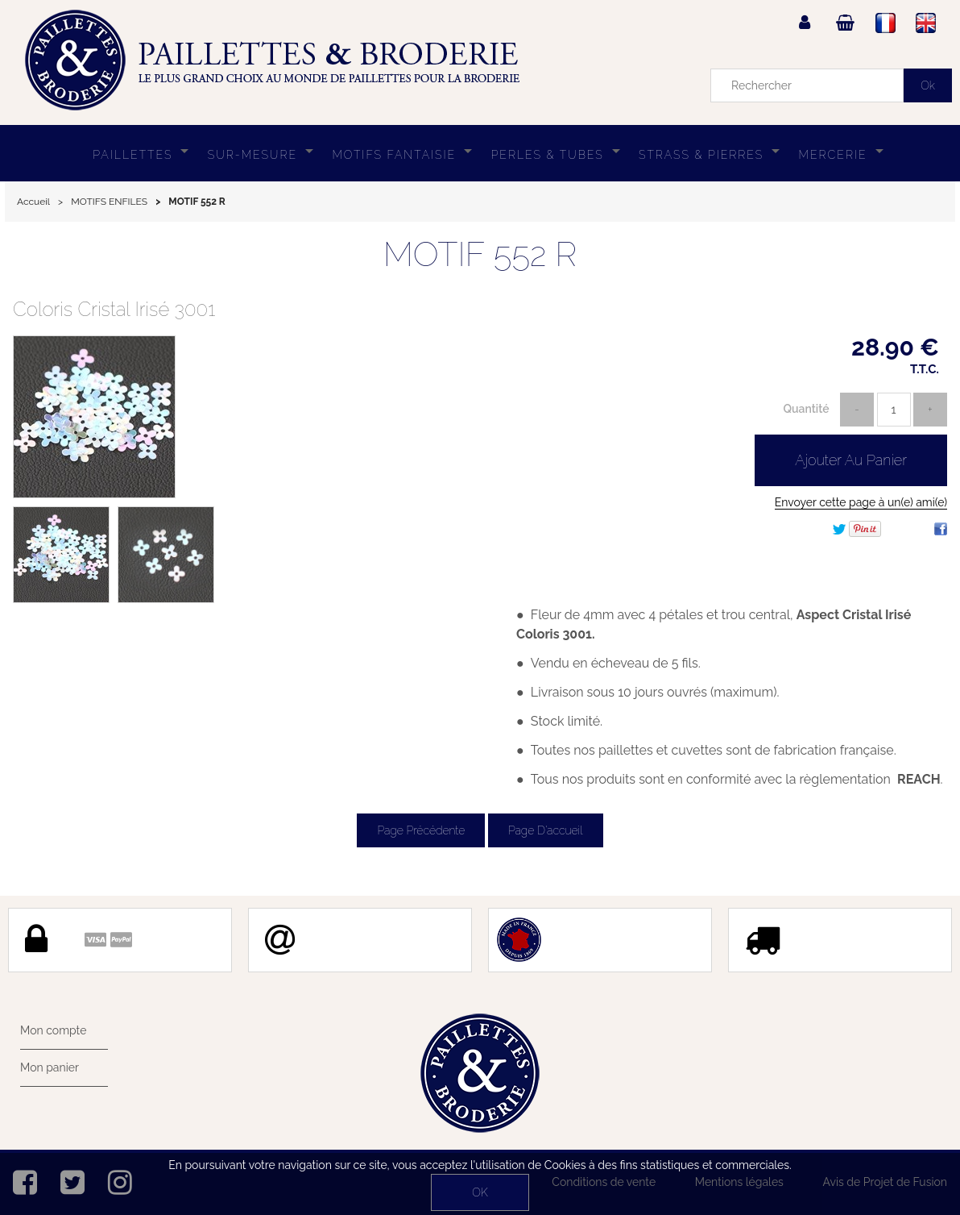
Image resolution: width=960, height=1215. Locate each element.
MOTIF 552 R (480, 254)
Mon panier (49, 1067)
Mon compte (53, 1030)
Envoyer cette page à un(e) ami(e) (861, 502)
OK (479, 1192)
